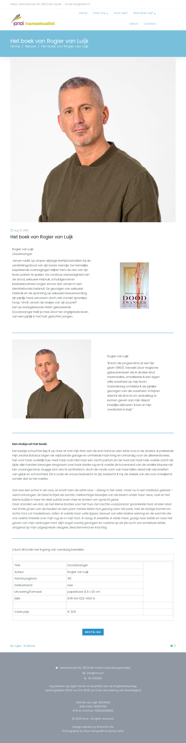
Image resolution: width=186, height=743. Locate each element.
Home (71, 17)
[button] (93, 629)
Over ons (87, 17)
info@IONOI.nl (81, 4)
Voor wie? (109, 17)
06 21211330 (95, 675)
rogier (17, 643)
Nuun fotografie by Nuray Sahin (104, 728)
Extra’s (153, 17)
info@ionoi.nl (95, 670)
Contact (170, 17)
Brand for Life (105, 724)
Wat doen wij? (131, 17)
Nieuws (30, 43)
